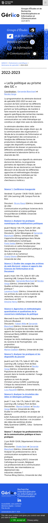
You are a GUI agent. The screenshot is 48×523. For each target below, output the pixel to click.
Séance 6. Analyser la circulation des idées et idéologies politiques (21, 395)
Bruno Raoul (19, 203)
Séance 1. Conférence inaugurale (19, 189)
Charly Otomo (10, 256)
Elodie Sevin (21, 446)
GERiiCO (4, 63)
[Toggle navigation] (45, 2)
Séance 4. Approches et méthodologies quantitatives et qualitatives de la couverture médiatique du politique (22, 311)
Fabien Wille (20, 323)
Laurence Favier (11, 291)
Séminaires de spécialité (10, 65)
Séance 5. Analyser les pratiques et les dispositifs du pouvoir (22, 355)
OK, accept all (18, 520)
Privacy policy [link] (32, 520)
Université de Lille (7, 512)
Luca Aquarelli (10, 389)
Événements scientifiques (18, 63)
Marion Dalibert (11, 349)
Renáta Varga (10, 94)
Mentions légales (7, 506)
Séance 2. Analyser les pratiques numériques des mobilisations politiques (23, 222)
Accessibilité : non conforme (11, 504)
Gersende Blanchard (27, 91)
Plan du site (5, 508)
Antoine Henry (10, 301)
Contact (18, 506)
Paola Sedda (10, 243)
